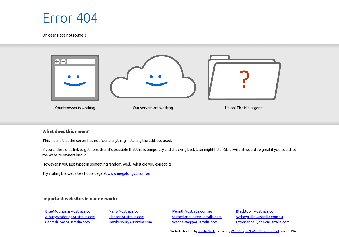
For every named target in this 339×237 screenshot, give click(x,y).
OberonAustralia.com (126, 217)
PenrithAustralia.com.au (192, 211)
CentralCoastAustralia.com (67, 222)
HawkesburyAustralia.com (130, 222)
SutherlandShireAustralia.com (197, 217)
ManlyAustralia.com (125, 211)
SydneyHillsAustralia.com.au (259, 217)
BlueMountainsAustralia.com (69, 211)
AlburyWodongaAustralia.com (70, 217)
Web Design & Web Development (255, 231)
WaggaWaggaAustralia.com (195, 222)
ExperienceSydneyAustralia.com (262, 222)
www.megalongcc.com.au (129, 173)
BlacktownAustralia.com (256, 211)
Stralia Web (206, 231)
